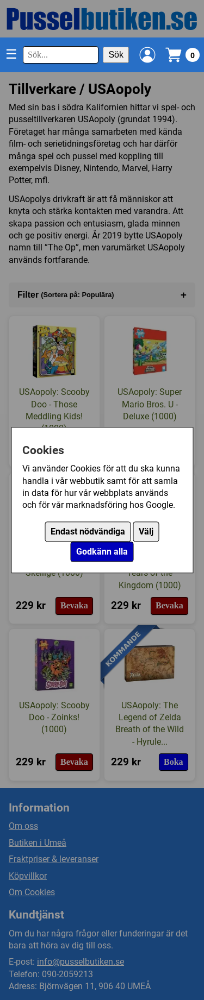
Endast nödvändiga (88, 531)
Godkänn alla (102, 551)
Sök (115, 54)
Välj (146, 531)
